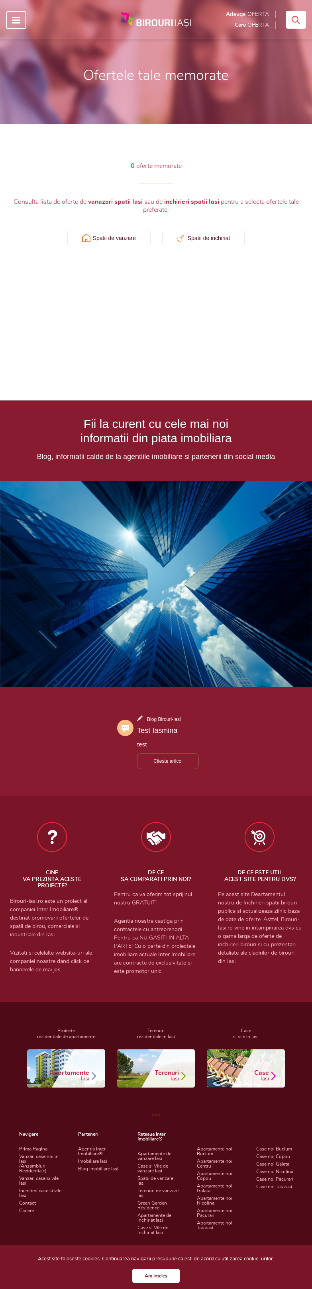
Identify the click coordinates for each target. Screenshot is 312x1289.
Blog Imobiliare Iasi (98, 1168)
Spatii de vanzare (114, 238)
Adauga (247, 14)
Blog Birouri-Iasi (164, 719)
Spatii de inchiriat (209, 238)
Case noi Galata (272, 1164)
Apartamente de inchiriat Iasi (154, 1218)
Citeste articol (167, 761)
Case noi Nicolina (274, 1171)
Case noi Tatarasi (274, 1186)
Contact (27, 1203)
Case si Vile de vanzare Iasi (152, 1168)
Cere (252, 25)
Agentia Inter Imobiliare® (92, 1151)
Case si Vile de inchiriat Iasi (152, 1230)
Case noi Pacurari (274, 1179)
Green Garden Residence (152, 1205)
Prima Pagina (33, 1148)
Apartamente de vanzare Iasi (154, 1156)
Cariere (26, 1210)
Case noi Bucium (274, 1148)
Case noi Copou (273, 1156)
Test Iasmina (157, 730)
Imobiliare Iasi (92, 1161)
